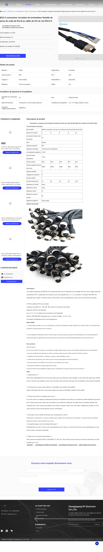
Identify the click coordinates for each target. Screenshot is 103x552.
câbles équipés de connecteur (87, 445)
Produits (28, 4)
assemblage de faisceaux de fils (68, 445)
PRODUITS (10, 11)
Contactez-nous (66, 4)
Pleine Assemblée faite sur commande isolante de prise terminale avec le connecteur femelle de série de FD (11, 219)
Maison (19, 4)
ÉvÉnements (80, 4)
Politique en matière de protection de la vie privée (15, 539)
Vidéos (37, 4)
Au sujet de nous (50, 4)
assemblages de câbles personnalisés (25, 11)
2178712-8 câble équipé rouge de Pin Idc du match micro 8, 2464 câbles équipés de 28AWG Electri (11, 148)
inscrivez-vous (97, 524)
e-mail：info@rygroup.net (9, 514)
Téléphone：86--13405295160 (10, 511)
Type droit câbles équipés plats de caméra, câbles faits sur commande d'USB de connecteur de (10, 184)
